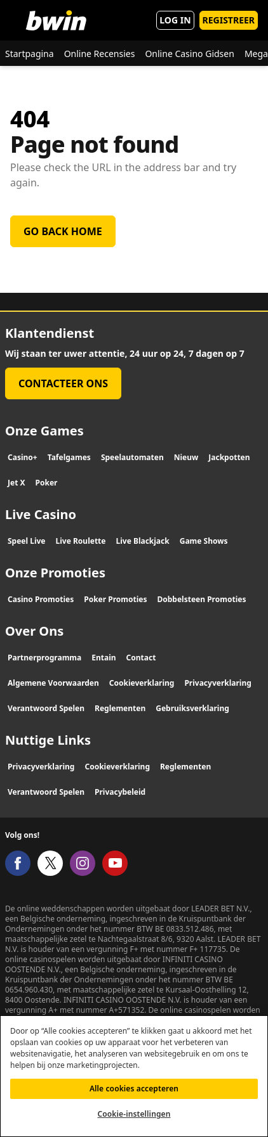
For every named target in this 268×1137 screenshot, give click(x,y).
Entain (103, 657)
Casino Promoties (41, 599)
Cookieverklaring (142, 683)
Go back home (62, 231)
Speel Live (27, 541)
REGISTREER (229, 20)
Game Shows (204, 541)
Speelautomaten (132, 457)
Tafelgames (69, 457)
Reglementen (120, 708)
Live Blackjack (142, 541)
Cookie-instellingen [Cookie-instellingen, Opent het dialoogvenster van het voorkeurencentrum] (134, 1120)
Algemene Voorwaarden (53, 683)
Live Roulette (81, 541)
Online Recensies (99, 54)
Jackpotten (229, 457)
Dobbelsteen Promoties (201, 599)
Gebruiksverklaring (192, 708)
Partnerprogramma (44, 657)
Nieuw (186, 457)
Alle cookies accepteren (134, 1095)
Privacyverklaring (217, 683)
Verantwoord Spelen (46, 708)
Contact (141, 657)
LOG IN (175, 20)
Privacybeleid (120, 792)
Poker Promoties (115, 599)
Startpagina (29, 54)
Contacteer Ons (63, 383)
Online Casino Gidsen (189, 54)
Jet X (16, 482)
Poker (47, 482)
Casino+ (22, 457)
